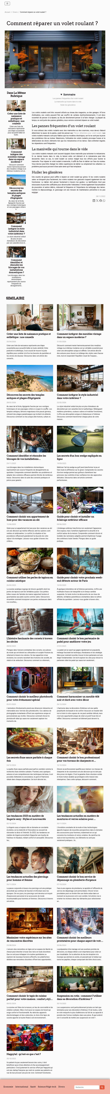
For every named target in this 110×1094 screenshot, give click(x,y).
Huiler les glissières (68, 105)
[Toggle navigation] (7, 3)
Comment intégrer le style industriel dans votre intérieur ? (16, 230)
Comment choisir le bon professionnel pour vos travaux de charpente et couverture (78, 760)
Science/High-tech (47, 1087)
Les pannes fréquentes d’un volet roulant (68, 98)
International (21, 1087)
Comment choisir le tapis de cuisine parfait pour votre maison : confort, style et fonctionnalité (29, 999)
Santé (33, 1087)
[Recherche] (86, 1087)
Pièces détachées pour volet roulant (87, 133)
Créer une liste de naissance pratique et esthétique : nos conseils (16, 118)
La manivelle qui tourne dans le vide (67, 102)
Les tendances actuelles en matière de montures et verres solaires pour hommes (78, 819)
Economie (8, 1087)
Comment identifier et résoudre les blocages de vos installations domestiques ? (16, 266)
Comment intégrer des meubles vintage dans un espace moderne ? (16, 157)
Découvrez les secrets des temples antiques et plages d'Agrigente (16, 193)
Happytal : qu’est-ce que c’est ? (24, 1054)
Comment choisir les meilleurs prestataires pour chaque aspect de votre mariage (79, 940)
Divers (15, 12)
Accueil (7, 12)
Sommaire (69, 94)
